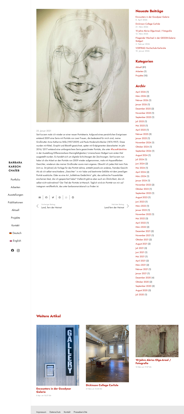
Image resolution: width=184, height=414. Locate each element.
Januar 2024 (141, 180)
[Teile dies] (46, 197)
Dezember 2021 (143, 231)
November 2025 (143, 113)
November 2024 (143, 142)
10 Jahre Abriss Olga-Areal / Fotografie (154, 30)
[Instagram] (18, 250)
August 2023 (142, 197)
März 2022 (141, 227)
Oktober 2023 (142, 189)
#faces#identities (119, 149)
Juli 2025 (140, 121)
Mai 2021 (140, 256)
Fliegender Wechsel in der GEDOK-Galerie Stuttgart (155, 39)
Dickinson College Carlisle (148, 23)
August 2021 (141, 243)
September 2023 (143, 193)
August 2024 (142, 155)
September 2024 (143, 151)
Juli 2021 (140, 248)
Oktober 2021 (142, 239)
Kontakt (67, 412)
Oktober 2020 (142, 281)
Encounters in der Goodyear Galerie (152, 17)
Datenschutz (55, 412)
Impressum (41, 412)
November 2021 (143, 235)
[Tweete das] (53, 197)
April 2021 (141, 260)
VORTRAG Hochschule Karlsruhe (151, 48)
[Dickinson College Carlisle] (107, 353)
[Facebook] (12, 250)
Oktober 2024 (142, 146)
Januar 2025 (141, 138)
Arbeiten (139, 71)
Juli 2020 (140, 294)
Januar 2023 (141, 210)
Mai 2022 (140, 218)
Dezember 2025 (143, 108)
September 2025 (143, 117)
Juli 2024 (140, 159)
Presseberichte (80, 412)
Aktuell (139, 67)
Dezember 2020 (143, 277)
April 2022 (141, 222)
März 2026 (141, 96)
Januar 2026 (141, 104)
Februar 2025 (142, 134)
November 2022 (143, 214)
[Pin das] (59, 197)
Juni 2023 (140, 201)
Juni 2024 (140, 163)
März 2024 (141, 176)
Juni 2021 (140, 252)
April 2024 (141, 172)
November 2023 (143, 184)
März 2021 (141, 265)
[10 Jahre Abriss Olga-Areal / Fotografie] (157, 341)
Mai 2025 (140, 125)
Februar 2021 (142, 269)
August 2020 (142, 290)
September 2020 (143, 286)
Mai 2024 (140, 167)
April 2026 (141, 91)
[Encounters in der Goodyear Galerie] (57, 355)
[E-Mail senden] (39, 197)
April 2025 (141, 129)
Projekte (139, 75)
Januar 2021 (141, 273)
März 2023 (141, 205)
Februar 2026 (142, 100)
